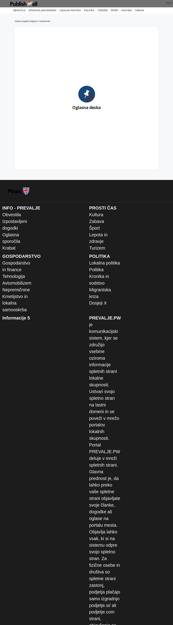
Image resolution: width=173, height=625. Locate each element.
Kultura (127, 10)
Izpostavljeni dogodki (42, 10)
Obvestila (19, 10)
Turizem (103, 10)
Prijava (168, 3)
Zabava (139, 10)
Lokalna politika (70, 10)
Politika (89, 10)
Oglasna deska (86, 107)
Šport (114, 10)
